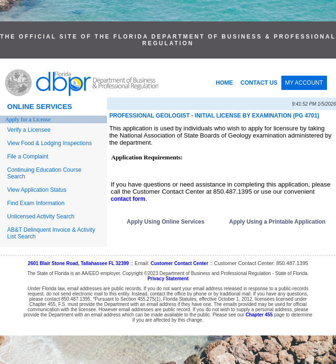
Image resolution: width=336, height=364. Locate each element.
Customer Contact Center (179, 263)
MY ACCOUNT (304, 82)
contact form (128, 199)
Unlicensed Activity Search (40, 216)
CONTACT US (259, 82)
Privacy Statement (168, 278)
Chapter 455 (259, 314)
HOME (224, 82)
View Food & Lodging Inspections (49, 143)
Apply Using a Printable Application (277, 221)
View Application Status (37, 190)
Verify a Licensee (28, 130)
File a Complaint (27, 156)
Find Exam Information (36, 203)
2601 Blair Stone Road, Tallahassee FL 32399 (78, 263)
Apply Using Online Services (165, 221)
